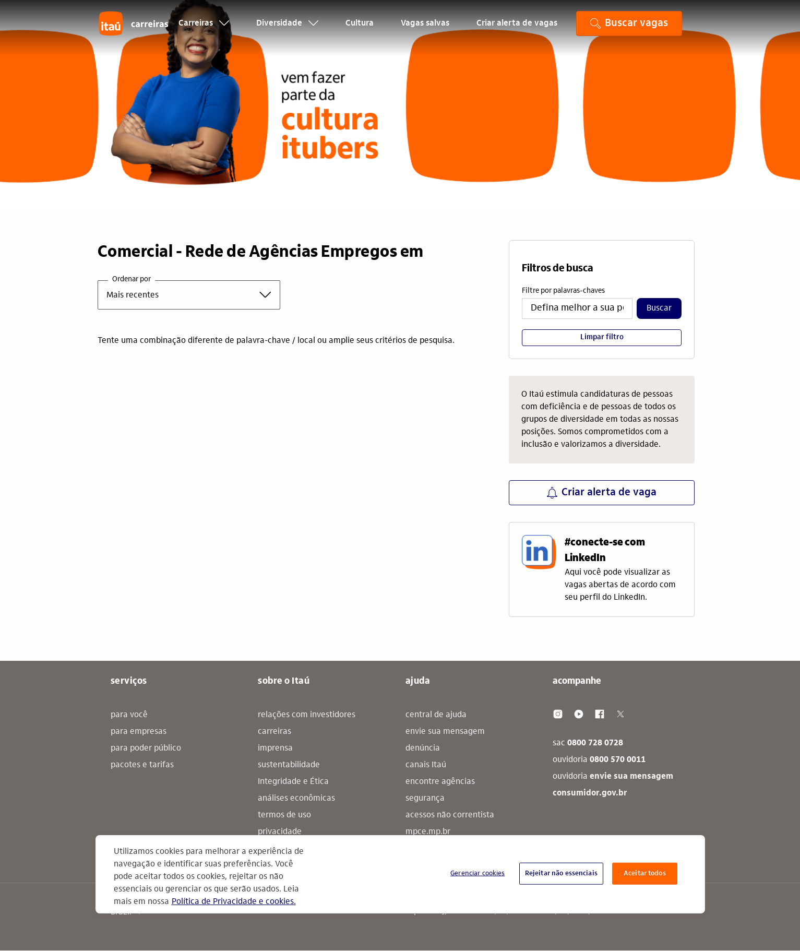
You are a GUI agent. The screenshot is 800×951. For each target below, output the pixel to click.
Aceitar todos (645, 873)
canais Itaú (425, 765)
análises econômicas (296, 798)
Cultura (359, 29)
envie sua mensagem (445, 732)
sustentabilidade (289, 765)
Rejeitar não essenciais (561, 873)
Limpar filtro (602, 337)
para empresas (138, 732)
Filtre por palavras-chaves (563, 291)
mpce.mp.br (427, 832)
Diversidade (287, 29)
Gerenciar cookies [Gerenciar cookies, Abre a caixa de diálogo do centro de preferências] (477, 873)
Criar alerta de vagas (516, 29)
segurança (425, 798)
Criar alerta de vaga (601, 492)
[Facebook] (599, 714)
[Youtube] (579, 714)
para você (129, 715)
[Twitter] (620, 714)
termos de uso (284, 815)
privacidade (280, 832)
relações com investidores (306, 715)
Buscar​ (659, 308)
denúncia (422, 748)
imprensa (275, 748)
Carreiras (203, 29)
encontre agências (440, 782)
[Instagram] (558, 714)
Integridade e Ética (293, 782)
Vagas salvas (425, 29)
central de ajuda (436, 715)
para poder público (146, 748)
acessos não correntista (449, 815)
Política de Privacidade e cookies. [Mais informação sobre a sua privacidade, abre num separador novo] (234, 902)
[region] (400, 874)
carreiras (274, 732)
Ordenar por (131, 279)
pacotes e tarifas (142, 765)
